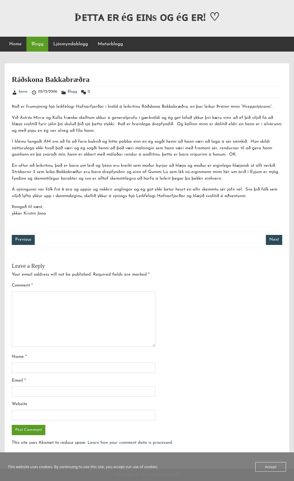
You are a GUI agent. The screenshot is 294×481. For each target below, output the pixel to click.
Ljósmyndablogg (70, 44)
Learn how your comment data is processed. (130, 443)
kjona (23, 91)
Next (274, 239)
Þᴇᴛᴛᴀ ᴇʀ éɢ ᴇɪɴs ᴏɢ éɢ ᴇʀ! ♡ (147, 17)
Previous (23, 239)
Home (15, 44)
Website (19, 404)
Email (19, 380)
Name (19, 357)
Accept (270, 466)
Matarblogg (110, 44)
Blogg (37, 44)
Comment (22, 285)
